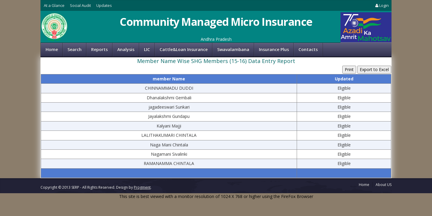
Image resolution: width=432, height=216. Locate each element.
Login (381, 5)
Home (52, 49)
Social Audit (80, 5)
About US (384, 184)
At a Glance (54, 5)
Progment (142, 187)
